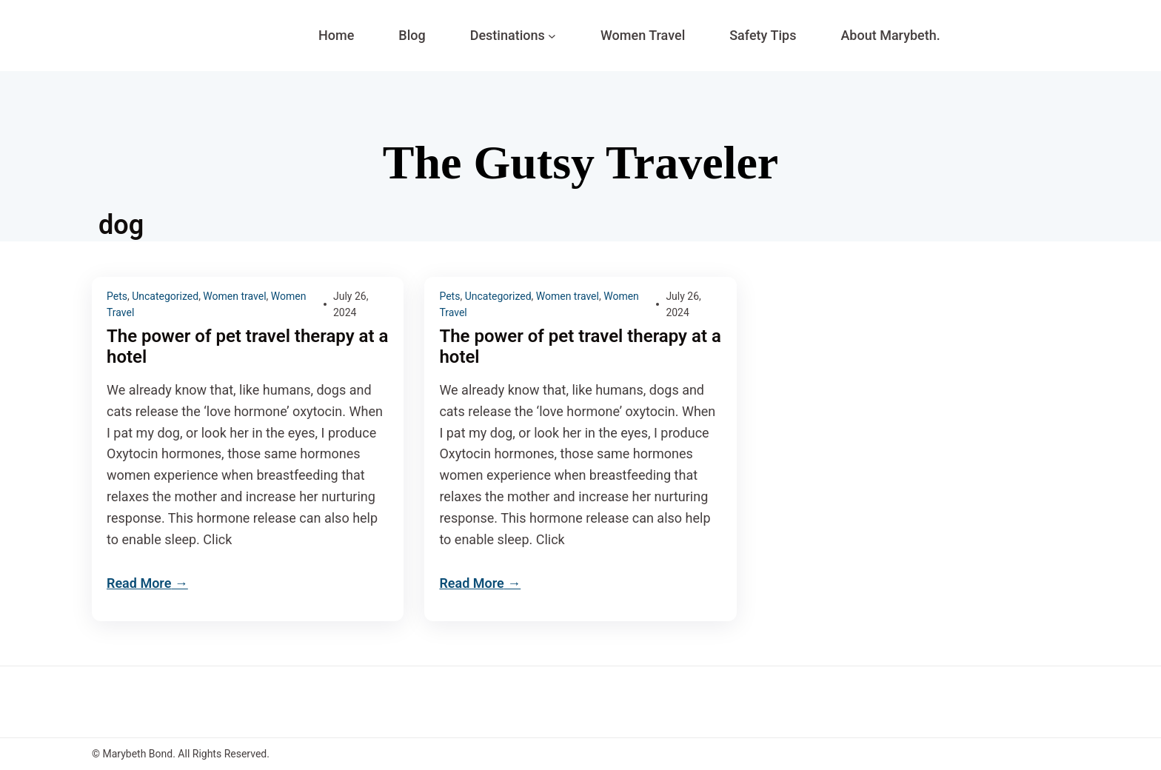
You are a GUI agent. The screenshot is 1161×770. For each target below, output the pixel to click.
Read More (139, 583)
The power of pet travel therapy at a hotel (247, 347)
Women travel (234, 296)
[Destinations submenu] (552, 36)
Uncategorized (165, 296)
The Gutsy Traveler (580, 162)
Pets (117, 296)
